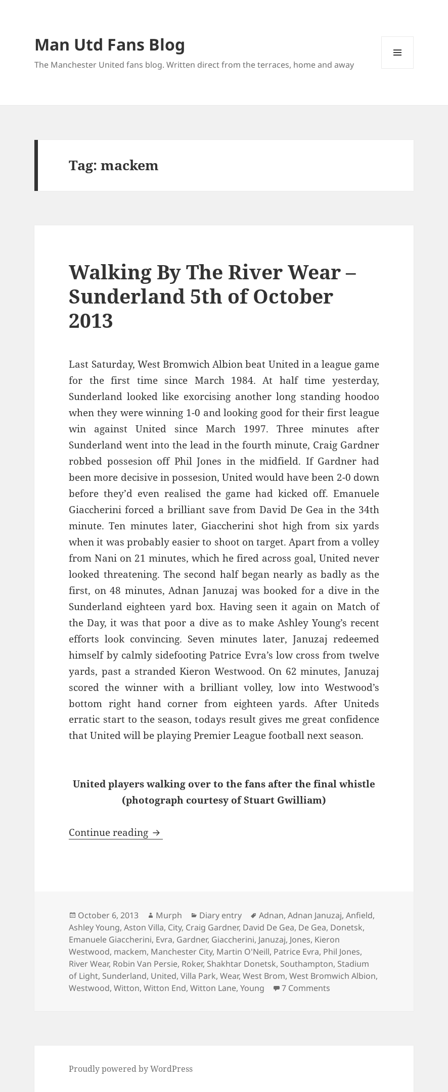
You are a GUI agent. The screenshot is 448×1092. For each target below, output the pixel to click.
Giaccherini (232, 939)
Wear (229, 975)
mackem (130, 951)
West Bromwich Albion (332, 975)
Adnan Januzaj (315, 915)
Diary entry (220, 915)
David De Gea (268, 927)
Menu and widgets (398, 68)
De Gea (312, 927)
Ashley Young (94, 927)
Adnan (271, 915)
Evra (164, 939)
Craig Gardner (212, 927)
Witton (127, 988)
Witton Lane (213, 988)
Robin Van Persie (145, 963)
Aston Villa (144, 927)
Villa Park (198, 975)
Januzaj (272, 939)
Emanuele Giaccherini (110, 939)
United (163, 975)
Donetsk (346, 927)
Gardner (191, 939)
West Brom (264, 975)
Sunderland (124, 975)
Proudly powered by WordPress (131, 1068)
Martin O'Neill (243, 951)
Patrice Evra (296, 951)
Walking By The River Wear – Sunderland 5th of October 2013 (212, 295)
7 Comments (306, 988)
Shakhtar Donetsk (241, 963)
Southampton (306, 963)
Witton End (165, 988)
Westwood (89, 988)
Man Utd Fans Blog (109, 44)
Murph (169, 915)
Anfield (359, 915)
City (175, 927)
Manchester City (181, 951)
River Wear (89, 963)
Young (252, 988)
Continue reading (116, 832)
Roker (192, 963)
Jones (300, 939)
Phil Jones (341, 951)
